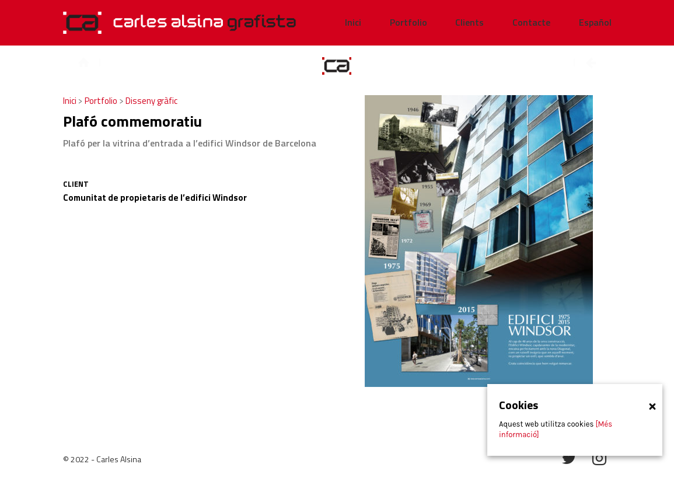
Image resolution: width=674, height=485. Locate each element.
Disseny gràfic (151, 100)
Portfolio (102, 100)
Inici (70, 100)
